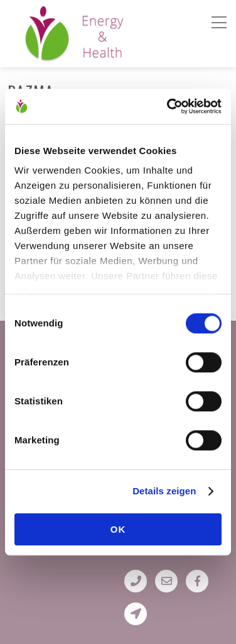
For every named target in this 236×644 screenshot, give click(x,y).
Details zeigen (164, 491)
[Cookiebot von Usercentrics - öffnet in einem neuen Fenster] (168, 106)
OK (118, 529)
